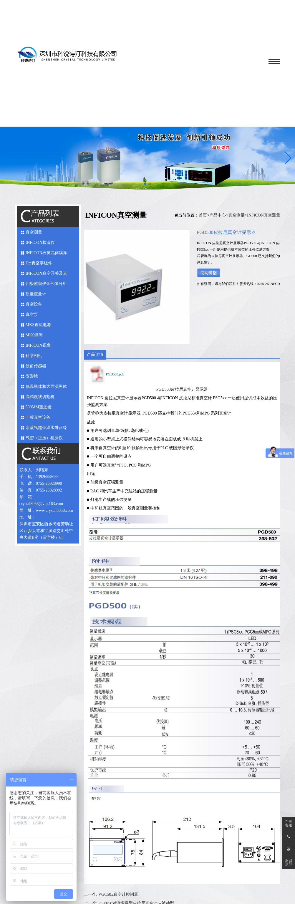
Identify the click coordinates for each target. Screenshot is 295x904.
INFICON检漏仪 (40, 242)
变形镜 (32, 376)
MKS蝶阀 (34, 335)
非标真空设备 (38, 417)
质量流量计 (36, 294)
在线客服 (288, 823)
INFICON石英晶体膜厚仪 (46, 254)
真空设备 (34, 304)
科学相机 (34, 355)
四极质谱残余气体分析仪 (46, 285)
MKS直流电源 (38, 325)
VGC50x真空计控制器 (118, 894)
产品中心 (217, 215)
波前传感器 (36, 366)
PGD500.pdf (115, 374)
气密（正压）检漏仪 (44, 438)
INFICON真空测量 (263, 215)
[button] (288, 158)
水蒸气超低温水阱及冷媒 (46, 429)
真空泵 (32, 314)
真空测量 (34, 232)
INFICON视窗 (38, 345)
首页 (203, 215)
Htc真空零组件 (39, 263)
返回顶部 (288, 862)
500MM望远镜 (39, 407)
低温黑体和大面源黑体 (46, 386)
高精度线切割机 (40, 397)
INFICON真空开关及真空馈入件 (46, 275)
